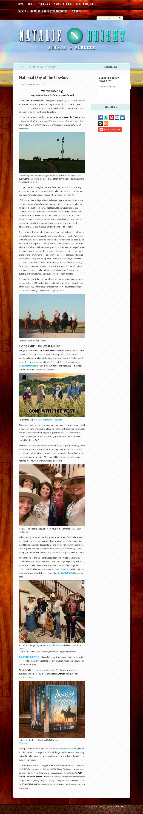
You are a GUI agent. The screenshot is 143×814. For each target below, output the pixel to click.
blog (28, 67)
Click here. (23, 743)
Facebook (58, 420)
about (31, 4)
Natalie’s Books (63, 4)
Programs (44, 4)
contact (76, 11)
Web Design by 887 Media (120, 806)
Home (21, 67)
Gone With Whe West (68, 749)
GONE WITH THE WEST (29, 657)
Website (37, 420)
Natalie (31, 84)
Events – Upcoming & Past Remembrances (43, 11)
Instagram (47, 420)
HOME (20, 4)
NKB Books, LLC (84, 4)
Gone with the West (27, 366)
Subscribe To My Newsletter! (109, 79)
